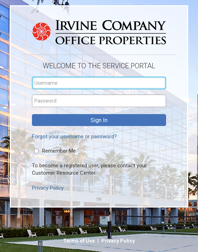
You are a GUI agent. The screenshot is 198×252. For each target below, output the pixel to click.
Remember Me (59, 151)
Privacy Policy (48, 188)
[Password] (99, 100)
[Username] (99, 83)
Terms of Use (79, 241)
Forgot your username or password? (74, 136)
